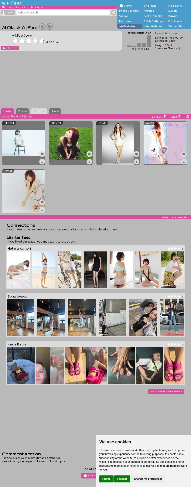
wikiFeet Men (127, 26)
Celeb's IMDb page (166, 32)
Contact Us (175, 26)
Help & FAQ (175, 6)
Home (128, 6)
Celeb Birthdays (154, 21)
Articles (149, 11)
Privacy (173, 16)
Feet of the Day (153, 16)
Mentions (125, 21)
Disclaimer (175, 21)
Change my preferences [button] (148, 478)
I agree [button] (106, 478)
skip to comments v (175, 217)
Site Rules (150, 6)
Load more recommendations (166, 391)
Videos (123, 16)
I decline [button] (122, 478)
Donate (173, 11)
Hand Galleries (153, 26)
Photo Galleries (129, 11)
